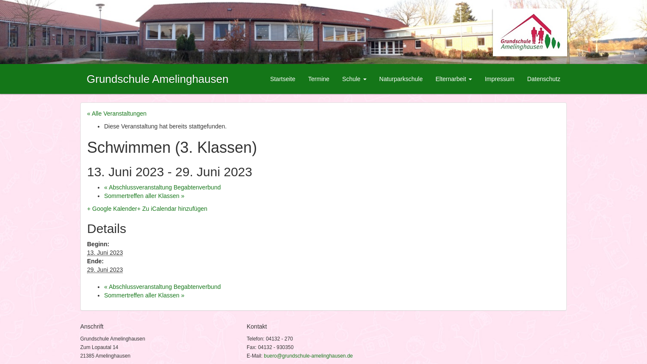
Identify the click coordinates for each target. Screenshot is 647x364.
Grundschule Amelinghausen (157, 79)
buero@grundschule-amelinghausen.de (308, 356)
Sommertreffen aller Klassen (144, 195)
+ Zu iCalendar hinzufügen (172, 208)
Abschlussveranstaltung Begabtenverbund (162, 187)
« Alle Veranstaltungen (116, 113)
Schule (354, 79)
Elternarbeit (453, 79)
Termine (318, 79)
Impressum (499, 79)
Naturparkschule (401, 79)
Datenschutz (543, 79)
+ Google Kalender (112, 208)
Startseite (282, 79)
